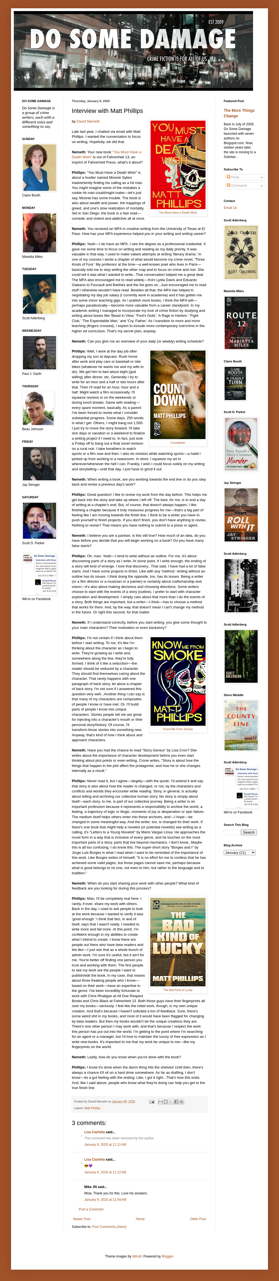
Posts (233, 177)
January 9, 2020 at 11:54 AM (105, 1200)
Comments (237, 186)
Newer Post (81, 1219)
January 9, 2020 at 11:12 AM (105, 1172)
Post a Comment (91, 1209)
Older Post (198, 1219)
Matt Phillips (93, 1108)
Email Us (230, 208)
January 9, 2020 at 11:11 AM (105, 1145)
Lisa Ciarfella (94, 1132)
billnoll (136, 1256)
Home (140, 1219)
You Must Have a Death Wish (178, 212)
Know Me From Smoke (178, 729)
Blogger (167, 1256)
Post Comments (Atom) (109, 1227)
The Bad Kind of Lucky (178, 990)
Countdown (177, 442)
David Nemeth (88, 121)
